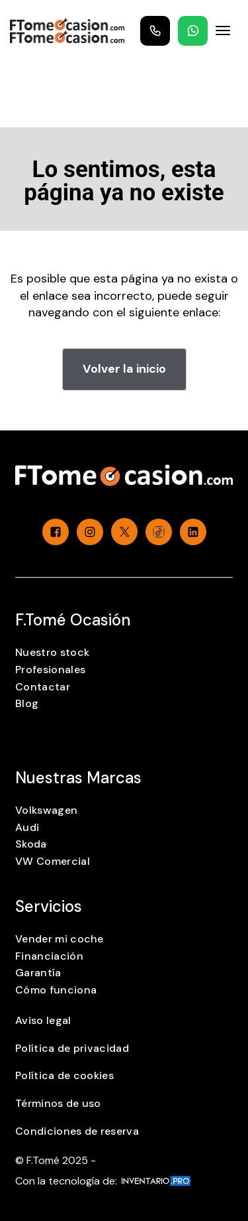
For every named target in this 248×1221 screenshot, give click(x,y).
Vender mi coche (59, 939)
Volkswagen (46, 810)
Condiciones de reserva (77, 1131)
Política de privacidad (72, 1048)
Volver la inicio (124, 369)
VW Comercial (52, 861)
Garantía (38, 973)
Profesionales (50, 669)
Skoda (31, 844)
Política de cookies (64, 1075)
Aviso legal (43, 1020)
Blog (26, 703)
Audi (27, 827)
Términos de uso (58, 1103)
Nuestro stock (52, 652)
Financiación (49, 956)
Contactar (42, 687)
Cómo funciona (56, 990)
